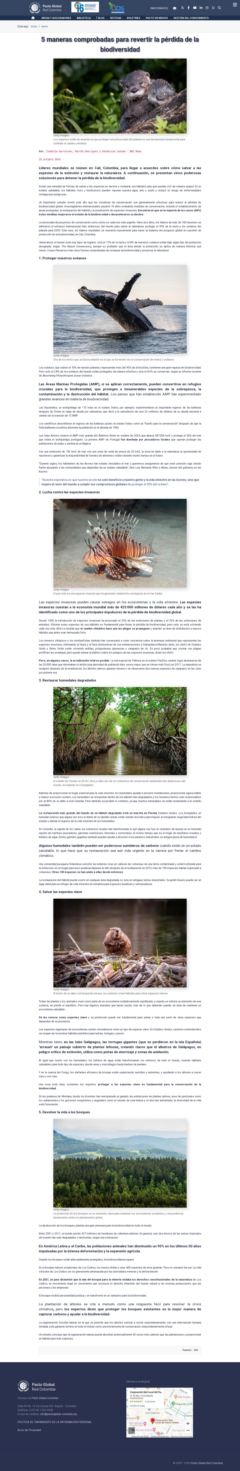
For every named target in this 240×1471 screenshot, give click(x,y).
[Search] (219, 8)
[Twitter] (182, 8)
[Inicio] (34, 18)
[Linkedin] (201, 8)
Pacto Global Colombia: (45, 1398)
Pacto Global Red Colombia (207, 1463)
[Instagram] (207, 8)
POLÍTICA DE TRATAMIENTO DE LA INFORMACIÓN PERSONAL (55, 1422)
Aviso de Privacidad (29, 1430)
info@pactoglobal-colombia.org (58, 1414)
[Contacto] (175, 8)
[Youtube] (194, 8)
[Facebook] (188, 8)
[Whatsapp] (213, 8)
